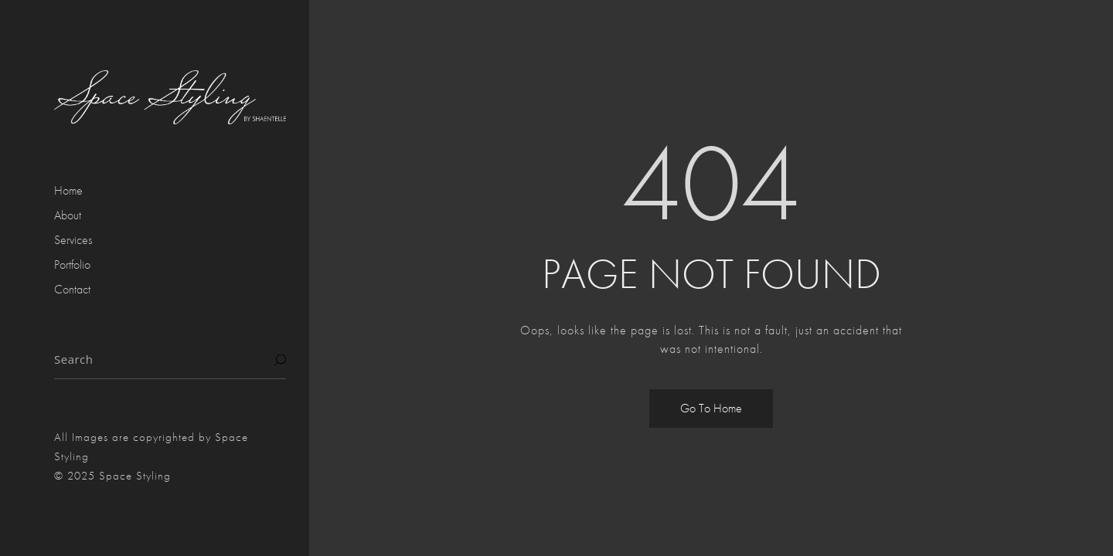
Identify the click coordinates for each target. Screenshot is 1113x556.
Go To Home (711, 408)
